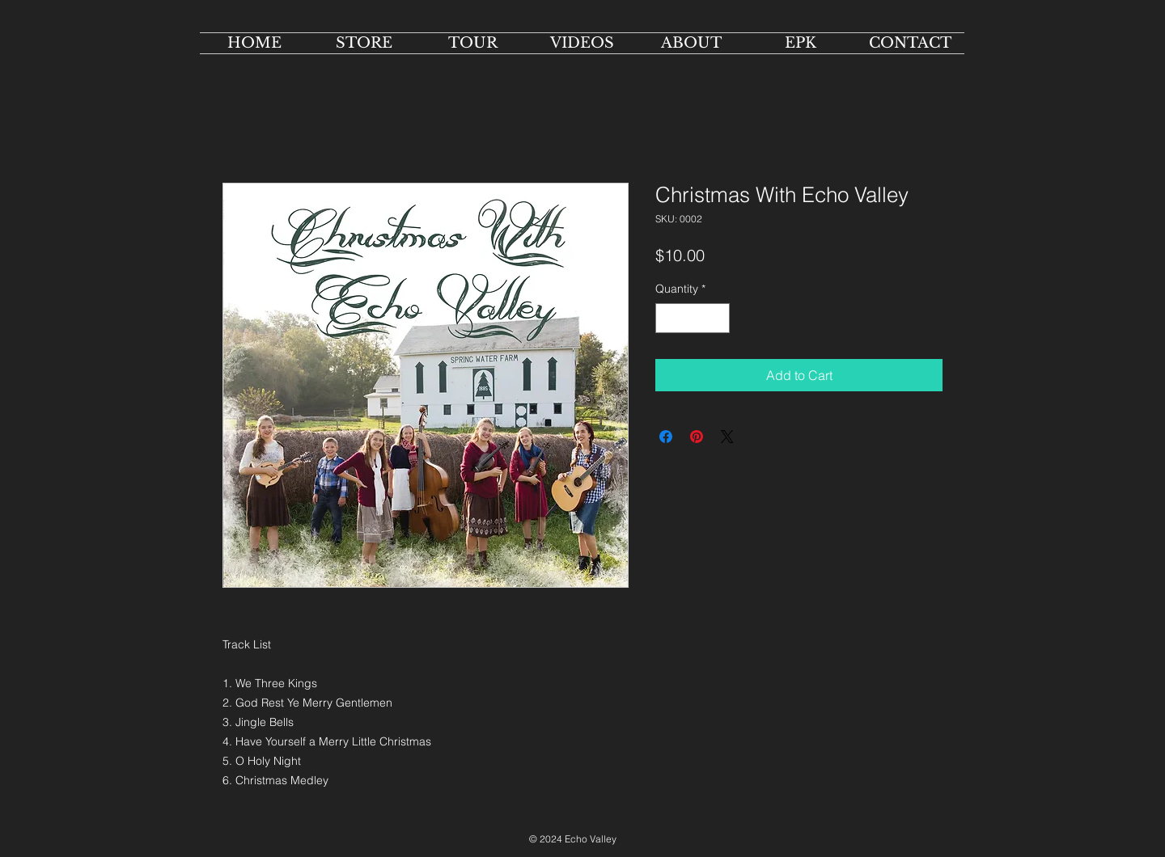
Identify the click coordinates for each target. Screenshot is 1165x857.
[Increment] (717, 318)
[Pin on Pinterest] (696, 436)
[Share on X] (727, 436)
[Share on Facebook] (666, 436)
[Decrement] (668, 318)
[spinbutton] (692, 318)
